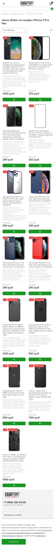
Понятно (14, 541)
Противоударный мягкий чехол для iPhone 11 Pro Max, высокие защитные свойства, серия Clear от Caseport (14, 135)
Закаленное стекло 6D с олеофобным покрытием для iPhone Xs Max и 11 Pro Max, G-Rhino (40, 66)
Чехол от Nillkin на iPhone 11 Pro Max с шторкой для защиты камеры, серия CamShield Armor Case (14, 458)
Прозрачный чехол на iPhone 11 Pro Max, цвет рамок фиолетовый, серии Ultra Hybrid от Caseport (13, 201)
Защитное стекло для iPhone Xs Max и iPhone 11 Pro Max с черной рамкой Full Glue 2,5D (40, 134)
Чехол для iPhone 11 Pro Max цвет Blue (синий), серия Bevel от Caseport (40, 199)
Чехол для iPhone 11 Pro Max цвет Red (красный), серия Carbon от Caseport (40, 265)
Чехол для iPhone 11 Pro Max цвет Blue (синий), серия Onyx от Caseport (14, 265)
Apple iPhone (18, 14)
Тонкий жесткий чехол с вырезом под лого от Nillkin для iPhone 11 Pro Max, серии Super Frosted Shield (40, 329)
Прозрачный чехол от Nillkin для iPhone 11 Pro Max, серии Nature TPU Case (13, 394)
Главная (5, 14)
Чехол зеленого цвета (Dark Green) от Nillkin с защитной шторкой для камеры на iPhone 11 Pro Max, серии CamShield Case (14, 330)
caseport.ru (41, 536)
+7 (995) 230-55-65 (14, 502)
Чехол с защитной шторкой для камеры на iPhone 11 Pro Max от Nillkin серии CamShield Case (40, 395)
